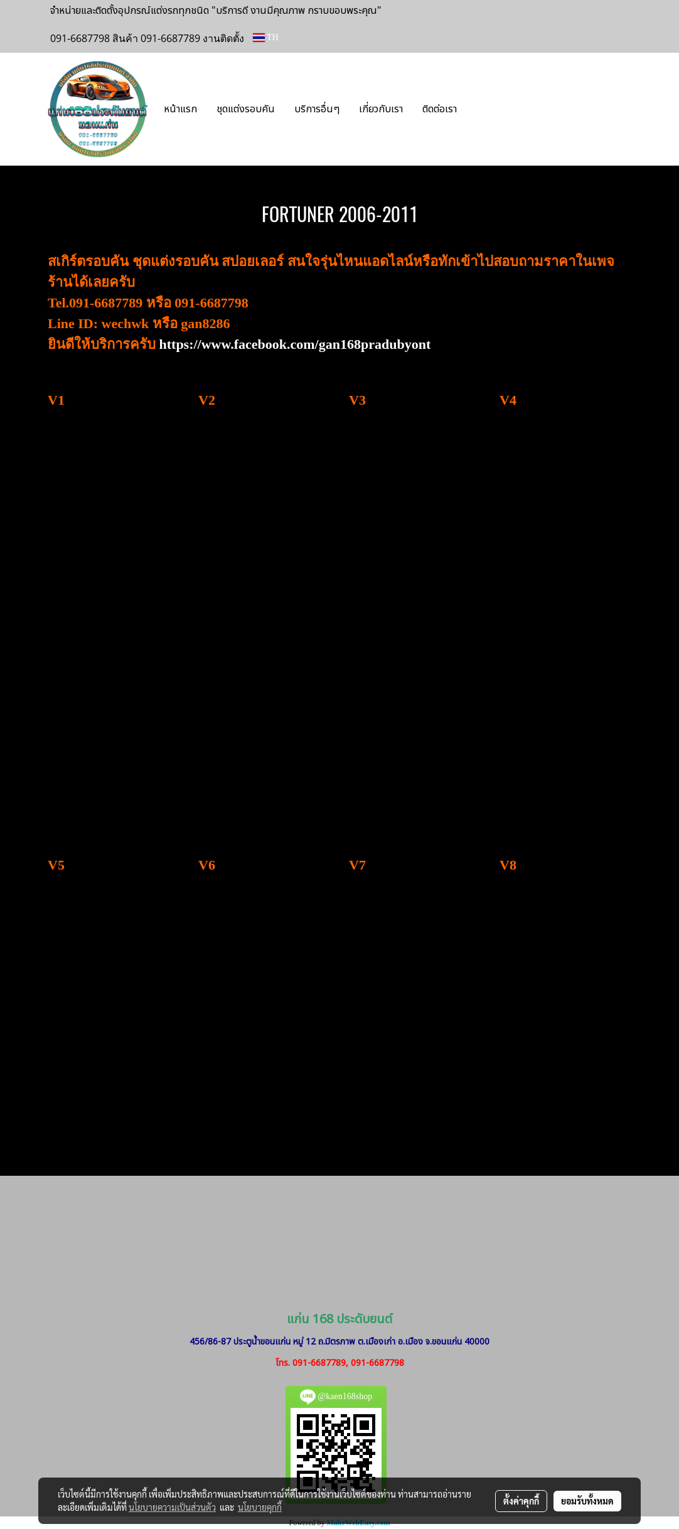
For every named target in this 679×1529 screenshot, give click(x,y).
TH (266, 37)
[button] (485, 109)
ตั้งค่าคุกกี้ (521, 1500)
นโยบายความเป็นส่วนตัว (172, 1507)
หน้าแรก (180, 109)
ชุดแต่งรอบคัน (246, 109)
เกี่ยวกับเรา (381, 109)
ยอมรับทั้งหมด (587, 1500)
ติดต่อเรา (439, 109)
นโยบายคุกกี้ (260, 1507)
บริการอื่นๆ (317, 109)
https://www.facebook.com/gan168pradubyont (295, 344)
